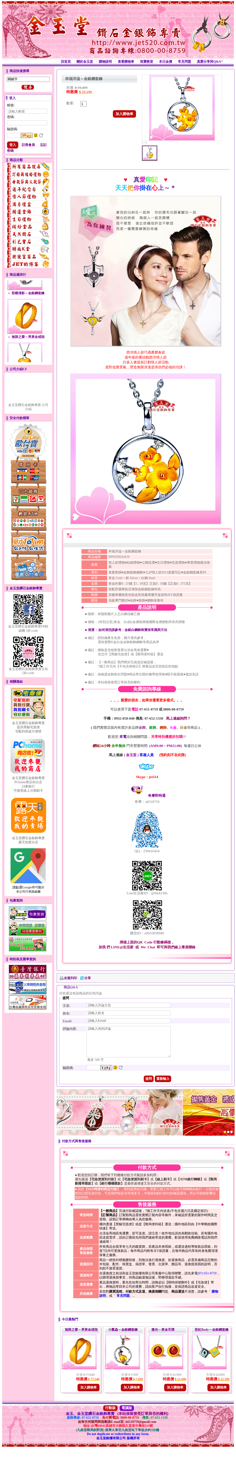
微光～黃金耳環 (162, 1335)
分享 (87, 978)
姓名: (66, 1013)
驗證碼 (12, 129)
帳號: (11, 105)
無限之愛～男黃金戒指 (28, 342)
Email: (67, 1021)
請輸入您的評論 (129, 1044)
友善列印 (70, 978)
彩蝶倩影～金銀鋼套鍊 (28, 298)
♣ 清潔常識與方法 (126, 630)
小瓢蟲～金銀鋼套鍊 (123, 1335)
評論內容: (70, 1029)
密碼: (11, 117)
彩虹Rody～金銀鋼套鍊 (212, 1335)
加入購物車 (124, 114)
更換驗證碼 (41, 135)
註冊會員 (28, 145)
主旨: (66, 1006)
